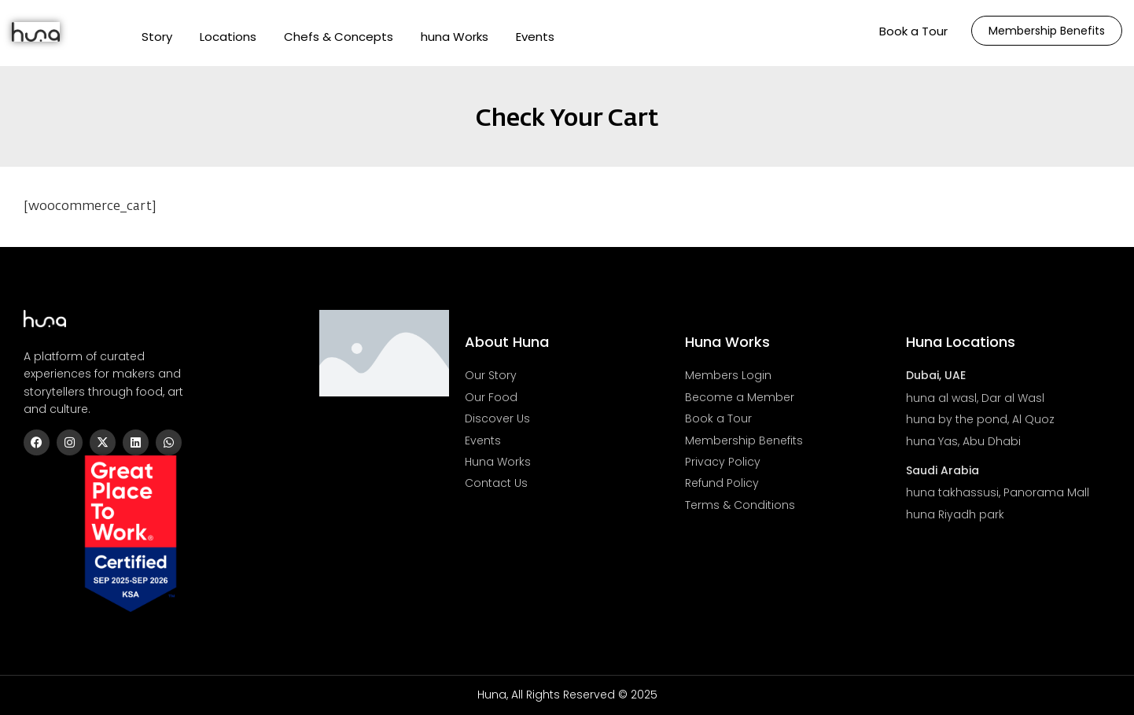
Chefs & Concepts (338, 36)
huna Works (454, 36)
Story (157, 36)
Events (535, 36)
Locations (228, 36)
